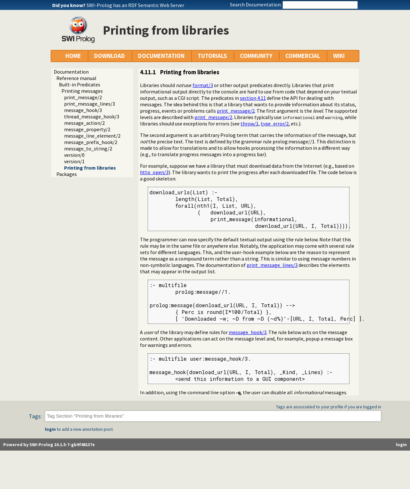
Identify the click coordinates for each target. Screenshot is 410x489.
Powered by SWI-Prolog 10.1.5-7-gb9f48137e (49, 444)
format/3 (203, 85)
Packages (66, 174)
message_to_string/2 (88, 148)
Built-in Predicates (79, 84)
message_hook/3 (83, 110)
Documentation (71, 71)
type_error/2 (275, 123)
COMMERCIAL (302, 56)
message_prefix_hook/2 (90, 142)
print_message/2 (83, 97)
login (50, 429)
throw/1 (249, 123)
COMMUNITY (256, 56)
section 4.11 (253, 98)
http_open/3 (154, 172)
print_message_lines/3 (89, 103)
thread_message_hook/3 (91, 116)
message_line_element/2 (92, 135)
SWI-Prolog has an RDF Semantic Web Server (135, 5)
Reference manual (76, 78)
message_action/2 (84, 123)
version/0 (74, 155)
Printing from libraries (90, 167)
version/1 (74, 161)
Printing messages (82, 91)
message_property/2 (87, 129)
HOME (73, 56)
